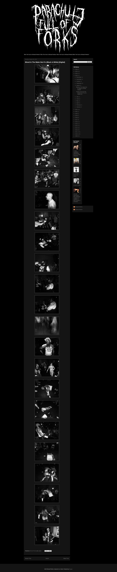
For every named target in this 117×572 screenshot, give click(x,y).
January (78, 107)
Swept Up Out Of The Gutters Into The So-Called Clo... (81, 93)
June (77, 98)
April (77, 102)
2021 (76, 111)
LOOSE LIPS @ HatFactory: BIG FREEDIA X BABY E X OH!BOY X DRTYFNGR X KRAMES (77, 194)
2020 (76, 113)
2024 (76, 73)
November (78, 79)
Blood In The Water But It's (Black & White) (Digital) (81, 88)
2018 (76, 117)
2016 (76, 121)
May (77, 100)
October (78, 81)
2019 (76, 115)
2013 (76, 127)
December (78, 77)
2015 (76, 123)
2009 (76, 136)
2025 (76, 71)
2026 (76, 69)
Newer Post (28, 558)
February (78, 104)
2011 (76, 131)
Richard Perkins (78, 206)
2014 (76, 125)
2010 (76, 134)
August (78, 85)
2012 (76, 129)
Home (47, 558)
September (79, 83)
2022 (76, 109)
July (77, 96)
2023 (76, 75)
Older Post (66, 558)
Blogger (70, 569)
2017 (76, 119)
